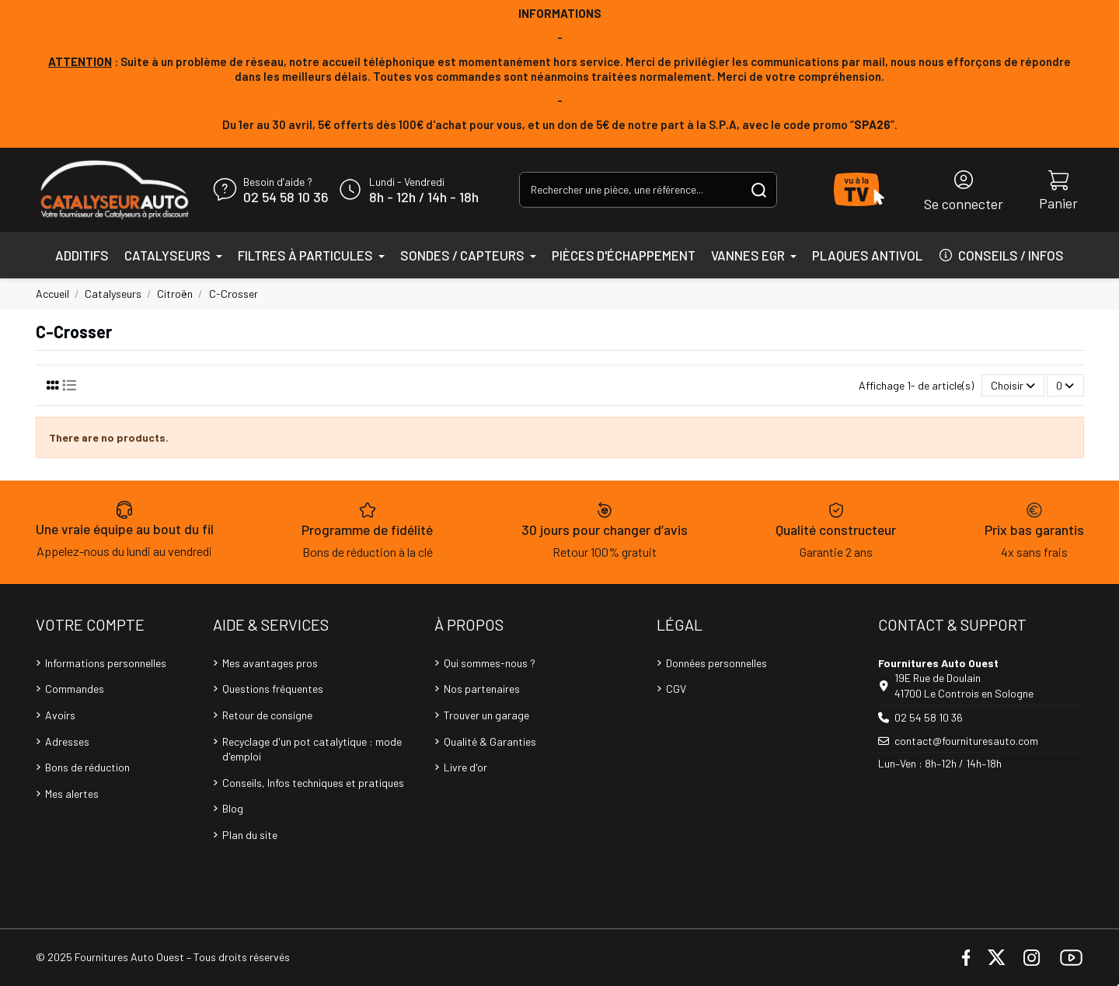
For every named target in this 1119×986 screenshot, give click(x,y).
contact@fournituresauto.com (966, 740)
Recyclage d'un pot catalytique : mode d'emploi (312, 749)
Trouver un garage (486, 715)
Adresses (67, 741)
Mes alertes (72, 793)
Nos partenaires (482, 688)
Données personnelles (716, 663)
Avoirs (60, 715)
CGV (676, 688)
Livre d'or (465, 767)
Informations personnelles (105, 663)
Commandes (74, 688)
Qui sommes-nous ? (489, 663)
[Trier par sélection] (1012, 385)
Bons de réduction (87, 767)
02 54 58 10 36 (285, 197)
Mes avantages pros (270, 663)
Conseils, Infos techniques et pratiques (313, 782)
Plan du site (249, 834)
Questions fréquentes (272, 688)
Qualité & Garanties (490, 741)
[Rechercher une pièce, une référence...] (759, 189)
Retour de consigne (267, 715)
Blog (232, 808)
